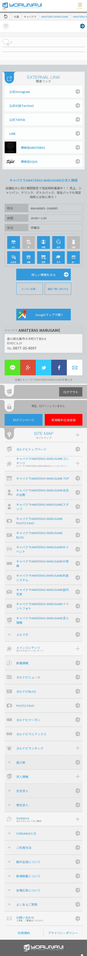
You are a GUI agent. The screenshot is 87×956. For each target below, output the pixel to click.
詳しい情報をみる (44, 274)
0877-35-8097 (25, 347)
